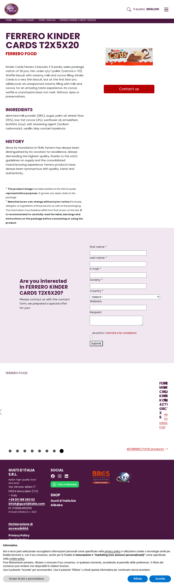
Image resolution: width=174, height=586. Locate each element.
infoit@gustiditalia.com (26, 515)
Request (96, 312)
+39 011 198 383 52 (21, 511)
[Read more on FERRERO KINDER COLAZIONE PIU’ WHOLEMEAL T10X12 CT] (79, 401)
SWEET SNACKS (47, 20)
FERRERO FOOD (21, 54)
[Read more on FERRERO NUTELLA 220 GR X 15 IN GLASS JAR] (129, 401)
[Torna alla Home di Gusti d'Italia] (12, 9)
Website (96, 301)
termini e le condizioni (121, 333)
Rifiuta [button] (138, 578)
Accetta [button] (160, 578)
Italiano (139, 9)
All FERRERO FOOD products (147, 460)
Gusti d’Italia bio (63, 512)
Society (96, 280)
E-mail (95, 269)
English (152, 9)
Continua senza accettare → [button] (153, 544)
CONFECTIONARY (25, 20)
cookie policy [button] (16, 558)
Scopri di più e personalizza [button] (26, 578)
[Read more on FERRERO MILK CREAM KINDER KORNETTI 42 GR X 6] (29, 401)
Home (9, 20)
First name (98, 247)
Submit (96, 343)
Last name (98, 258)
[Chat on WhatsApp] (65, 498)
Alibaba (57, 516)
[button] (166, 9)
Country (96, 291)
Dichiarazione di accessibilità (20, 537)
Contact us (129, 89)
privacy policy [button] (113, 551)
